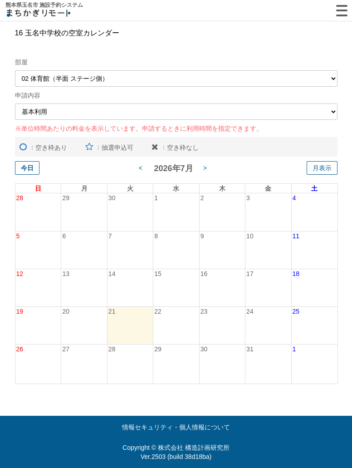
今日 (27, 168)
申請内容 (27, 95)
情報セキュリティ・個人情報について (176, 427)
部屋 (21, 62)
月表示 (322, 168)
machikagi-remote (38, 14)
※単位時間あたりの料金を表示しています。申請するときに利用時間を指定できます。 (139, 128)
